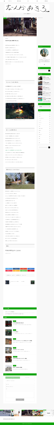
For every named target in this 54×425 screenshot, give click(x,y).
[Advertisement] (12, 70)
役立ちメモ (44, 134)
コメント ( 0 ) (12, 377)
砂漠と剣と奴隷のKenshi (46, 87)
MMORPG (18, 275)
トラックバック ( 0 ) (27, 377)
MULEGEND (15, 356)
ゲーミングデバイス (44, 118)
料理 (44, 138)
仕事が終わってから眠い (46, 77)
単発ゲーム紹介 (44, 128)
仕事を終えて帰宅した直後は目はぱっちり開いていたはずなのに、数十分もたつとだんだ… (46, 79)
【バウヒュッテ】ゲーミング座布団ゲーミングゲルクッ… (47, 93)
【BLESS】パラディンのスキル (18, 349)
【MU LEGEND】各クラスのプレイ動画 (20, 358)
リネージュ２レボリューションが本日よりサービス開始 (22, 340)
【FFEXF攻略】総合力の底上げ (18, 322)
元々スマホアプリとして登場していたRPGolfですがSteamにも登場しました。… (46, 101)
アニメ (44, 114)
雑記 (44, 142)
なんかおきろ (26, 423)
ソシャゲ (44, 120)
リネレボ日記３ (15, 331)
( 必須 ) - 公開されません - (10, 386)
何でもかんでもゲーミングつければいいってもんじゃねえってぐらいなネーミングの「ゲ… (46, 96)
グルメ (44, 116)
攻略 (44, 136)
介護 (44, 126)
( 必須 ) (7, 384)
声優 (44, 132)
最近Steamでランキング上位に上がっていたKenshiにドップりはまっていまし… (46, 90)
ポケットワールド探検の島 (10, 311)
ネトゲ (5, 18)
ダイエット (44, 122)
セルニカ (10, 275)
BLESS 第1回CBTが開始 (17, 367)
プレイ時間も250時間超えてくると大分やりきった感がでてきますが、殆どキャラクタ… (47, 85)
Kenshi (44, 112)
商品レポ (44, 130)
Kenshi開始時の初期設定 (46, 82)
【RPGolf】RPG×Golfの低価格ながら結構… (47, 99)
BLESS (14, 365)
